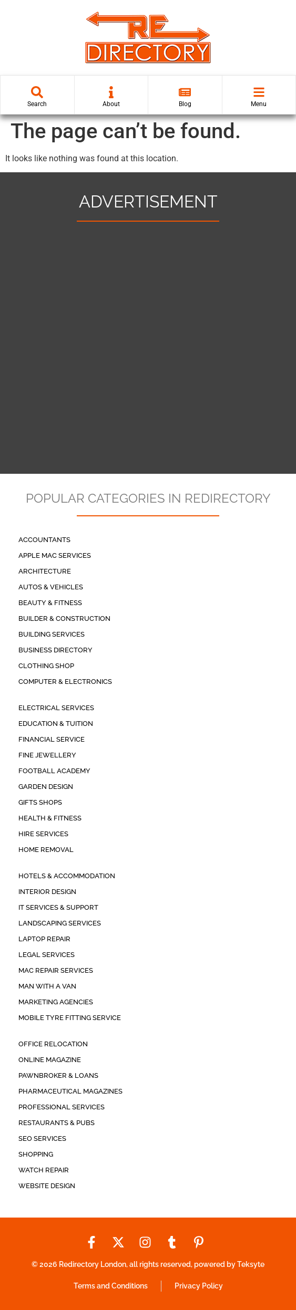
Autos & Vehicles (50, 587)
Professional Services (61, 1107)
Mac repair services (55, 970)
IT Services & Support (58, 907)
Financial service (51, 739)
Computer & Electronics (65, 681)
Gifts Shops (40, 802)
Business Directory (55, 650)
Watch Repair (43, 1170)
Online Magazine (49, 1060)
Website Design (46, 1186)
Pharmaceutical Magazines (70, 1091)
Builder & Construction (64, 618)
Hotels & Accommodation (66, 876)
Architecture (44, 571)
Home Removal (46, 850)
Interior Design (47, 892)
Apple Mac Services (54, 555)
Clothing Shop (46, 666)
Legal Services (46, 955)
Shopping (35, 1154)
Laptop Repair (44, 939)
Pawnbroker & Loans (58, 1075)
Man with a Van (47, 986)
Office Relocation (53, 1044)
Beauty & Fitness (50, 603)
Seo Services (42, 1138)
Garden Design (45, 787)
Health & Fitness (49, 818)
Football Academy (54, 771)
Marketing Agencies (55, 1002)
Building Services (51, 634)
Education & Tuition (55, 723)
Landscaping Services (59, 923)
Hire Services (43, 834)
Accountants (44, 540)
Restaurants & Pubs (56, 1123)
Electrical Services (56, 708)
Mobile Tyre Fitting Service (69, 1018)
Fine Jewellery (47, 755)
